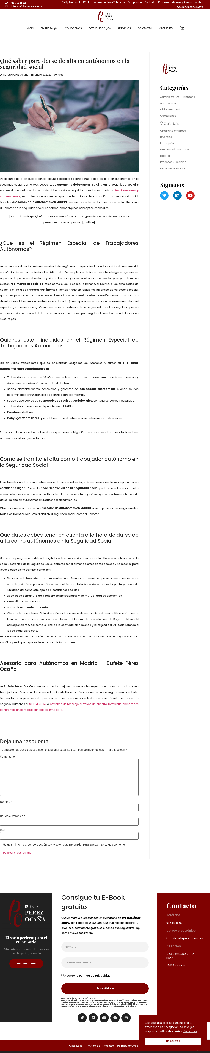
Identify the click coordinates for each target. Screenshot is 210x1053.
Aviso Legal (76, 1045)
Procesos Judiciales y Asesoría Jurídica (180, 2)
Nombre (6, 801)
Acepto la (87, 976)
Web (2, 830)
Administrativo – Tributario (109, 2)
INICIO (30, 28)
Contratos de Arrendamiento (170, 123)
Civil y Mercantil (71, 2)
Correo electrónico (12, 816)
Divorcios (166, 137)
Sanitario (150, 2)
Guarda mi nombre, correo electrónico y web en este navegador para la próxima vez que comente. (64, 844)
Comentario (8, 756)
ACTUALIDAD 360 (100, 28)
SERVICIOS (124, 28)
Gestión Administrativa (190, 6)
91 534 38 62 (37, 704)
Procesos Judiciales (173, 162)
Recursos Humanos (173, 168)
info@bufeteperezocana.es (184, 938)
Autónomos (168, 103)
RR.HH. (87, 2)
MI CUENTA (166, 28)
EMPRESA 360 (49, 28)
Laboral (165, 156)
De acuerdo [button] (173, 1041)
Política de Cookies (129, 1045)
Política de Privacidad (100, 1045)
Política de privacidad (95, 976)
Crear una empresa (173, 130)
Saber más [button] (190, 1031)
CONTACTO (145, 28)
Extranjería (167, 143)
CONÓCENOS (73, 28)
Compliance (135, 2)
